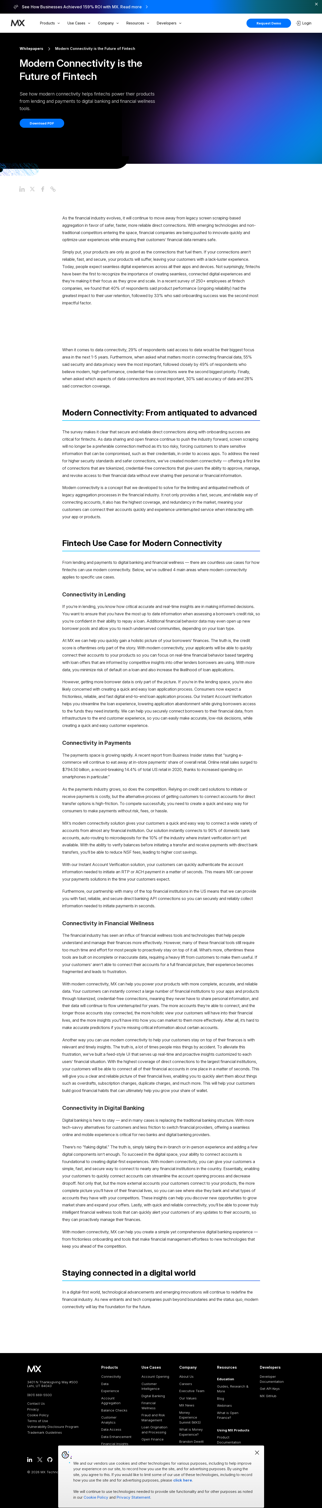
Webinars (224, 1405)
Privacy (33, 1409)
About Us (186, 1376)
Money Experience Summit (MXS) (190, 1417)
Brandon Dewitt (191, 1441)
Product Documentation (229, 1439)
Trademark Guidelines (44, 1432)
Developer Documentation (272, 1379)
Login (303, 23)
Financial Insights (114, 1444)
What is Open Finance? (227, 1415)
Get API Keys (270, 1389)
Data (105, 1384)
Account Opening (155, 1376)
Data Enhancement (116, 1437)
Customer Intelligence (150, 1386)
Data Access (111, 1429)
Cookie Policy (38, 1415)
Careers (185, 1384)
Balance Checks (114, 1410)
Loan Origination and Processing (154, 1429)
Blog (220, 1398)
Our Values (188, 1398)
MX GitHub (268, 1396)
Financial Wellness (148, 1405)
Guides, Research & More (232, 1388)
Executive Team (191, 1391)
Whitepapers (31, 48)
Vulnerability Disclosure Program (53, 1426)
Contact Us (36, 1403)
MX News (186, 1405)
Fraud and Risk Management (153, 1417)
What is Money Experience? (191, 1431)
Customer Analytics (109, 1419)
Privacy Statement (133, 1497)
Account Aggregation (111, 1400)
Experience (110, 1391)
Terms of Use (37, 1421)
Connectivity (111, 1376)
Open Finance (152, 1439)
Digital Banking (153, 1396)
